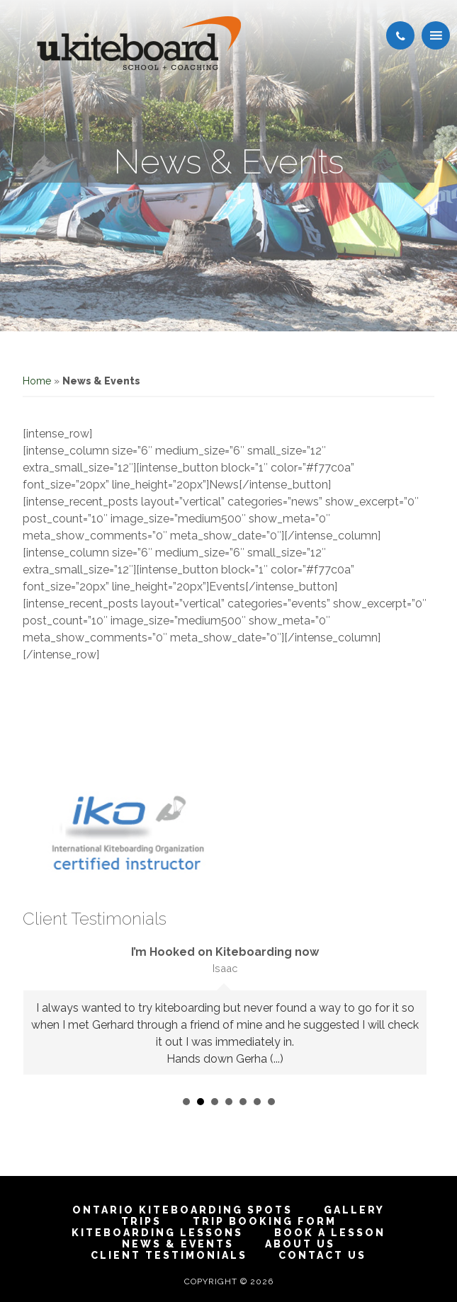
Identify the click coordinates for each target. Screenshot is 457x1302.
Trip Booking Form (265, 1221)
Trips (141, 1221)
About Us (300, 1244)
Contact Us (322, 1255)
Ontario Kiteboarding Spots (182, 1210)
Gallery (354, 1210)
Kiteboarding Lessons (157, 1233)
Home (37, 381)
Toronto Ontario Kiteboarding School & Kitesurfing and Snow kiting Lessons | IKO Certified (139, 43)
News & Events (178, 1244)
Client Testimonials (169, 1255)
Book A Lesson (329, 1233)
